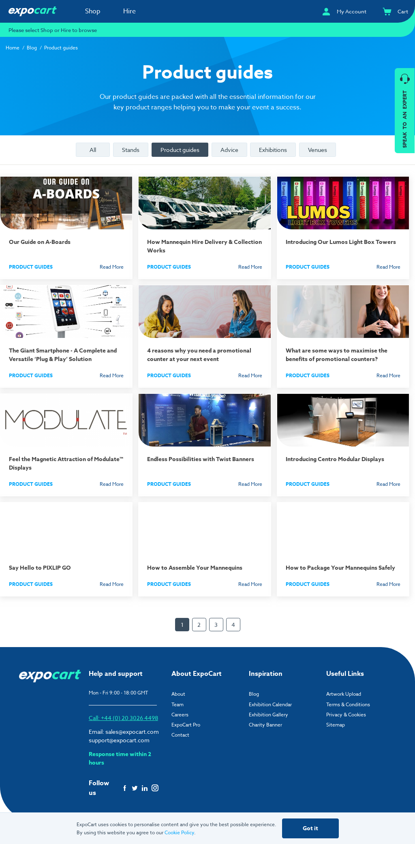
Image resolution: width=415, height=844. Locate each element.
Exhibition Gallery (268, 714)
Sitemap (335, 724)
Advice (229, 150)
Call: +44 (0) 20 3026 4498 (123, 718)
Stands (130, 150)
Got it (310, 828)
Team (177, 704)
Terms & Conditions (348, 704)
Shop (93, 11)
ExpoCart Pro (185, 724)
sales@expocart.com (132, 731)
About (178, 693)
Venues (317, 150)
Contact (180, 734)
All (93, 150)
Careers (179, 714)
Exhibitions (273, 150)
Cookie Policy (179, 832)
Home (12, 47)
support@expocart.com (119, 740)
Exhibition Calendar (270, 704)
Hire (129, 11)
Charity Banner (265, 724)
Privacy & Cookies (346, 714)
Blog (32, 47)
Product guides (179, 150)
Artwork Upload (343, 693)
